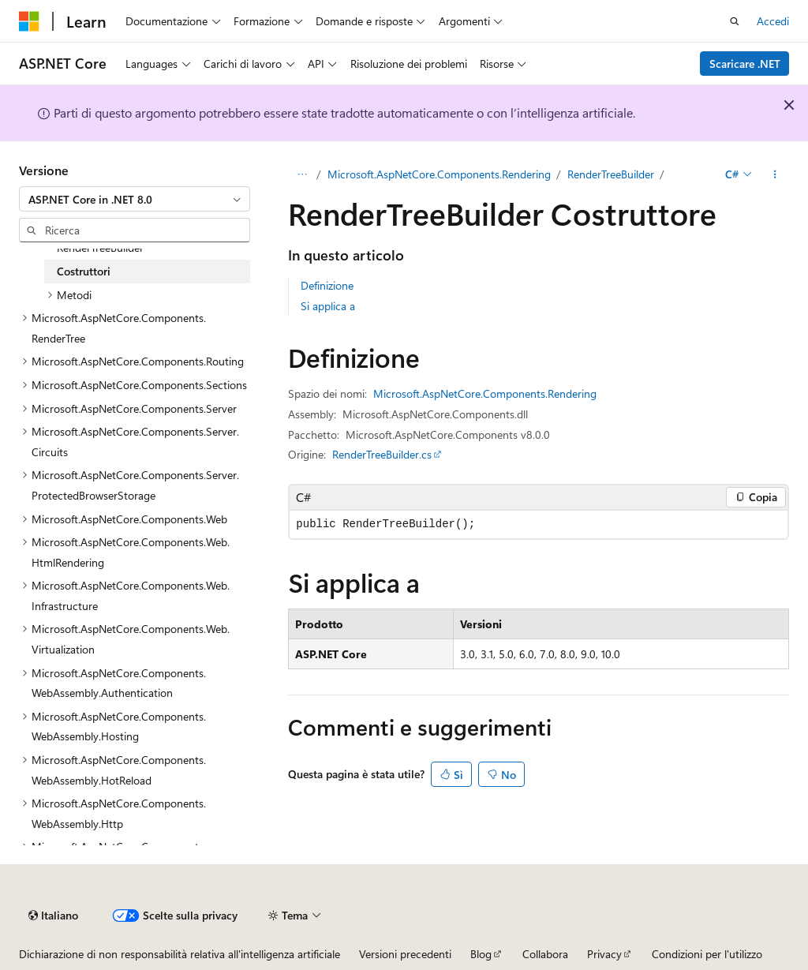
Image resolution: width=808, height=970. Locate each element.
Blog (481, 953)
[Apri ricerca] (734, 21)
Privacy (604, 953)
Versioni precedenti (405, 953)
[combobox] (134, 199)
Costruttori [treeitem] (83, 271)
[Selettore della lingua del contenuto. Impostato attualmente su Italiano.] (53, 915)
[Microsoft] (29, 21)
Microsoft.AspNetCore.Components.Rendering (439, 174)
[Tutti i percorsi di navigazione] (302, 174)
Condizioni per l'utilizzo (707, 953)
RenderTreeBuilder (610, 174)
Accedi (773, 20)
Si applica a (328, 305)
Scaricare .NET (744, 63)
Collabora (545, 953)
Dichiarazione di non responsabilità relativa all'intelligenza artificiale (179, 953)
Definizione (327, 285)
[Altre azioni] (775, 174)
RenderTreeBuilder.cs (382, 454)
